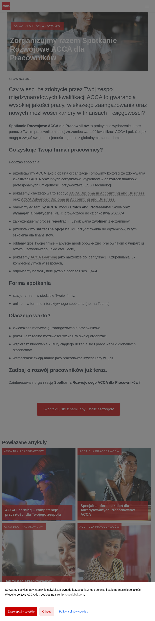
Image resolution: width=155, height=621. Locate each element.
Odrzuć (46, 611)
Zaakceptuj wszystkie (21, 611)
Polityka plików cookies (73, 611)
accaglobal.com (74, 594)
